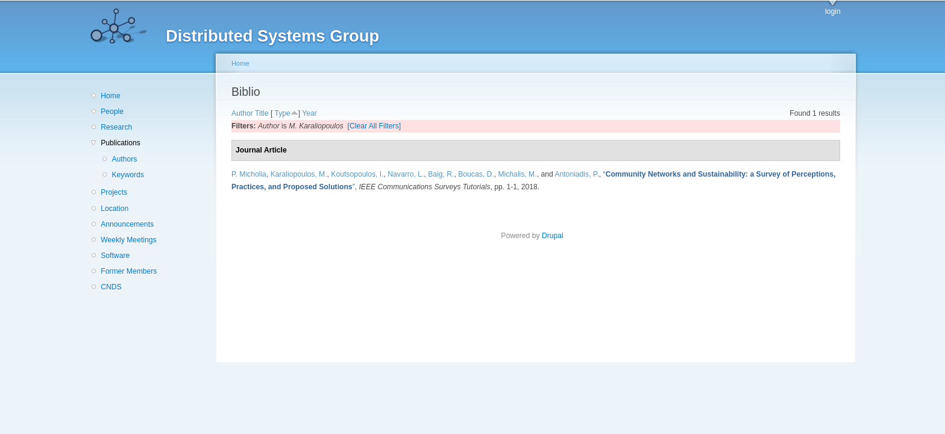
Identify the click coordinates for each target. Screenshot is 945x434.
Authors (124, 159)
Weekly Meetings (128, 240)
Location (114, 208)
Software (115, 255)
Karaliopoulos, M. (299, 174)
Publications (120, 143)
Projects (114, 192)
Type (282, 113)
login (833, 11)
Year (309, 113)
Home (110, 96)
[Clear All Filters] (374, 126)
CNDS (111, 287)
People (112, 111)
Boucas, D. (476, 174)
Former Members (129, 271)
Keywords (127, 175)
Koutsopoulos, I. (357, 174)
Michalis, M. (517, 174)
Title (262, 113)
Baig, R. (441, 174)
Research (116, 127)
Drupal (556, 235)
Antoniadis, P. (576, 174)
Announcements (127, 224)
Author (242, 113)
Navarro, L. (406, 174)
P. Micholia (248, 174)
